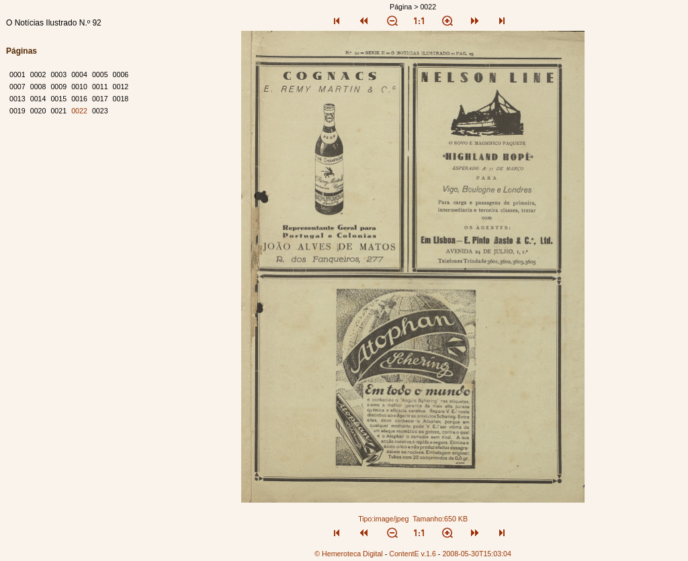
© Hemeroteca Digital (348, 554)
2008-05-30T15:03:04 (476, 554)
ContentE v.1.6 (412, 554)
